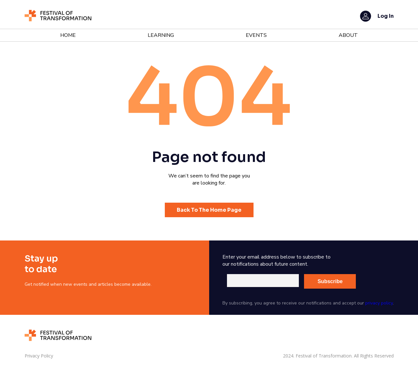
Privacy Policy (39, 355)
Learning (161, 35)
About (348, 35)
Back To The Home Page (209, 210)
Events (256, 35)
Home (68, 35)
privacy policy (379, 303)
